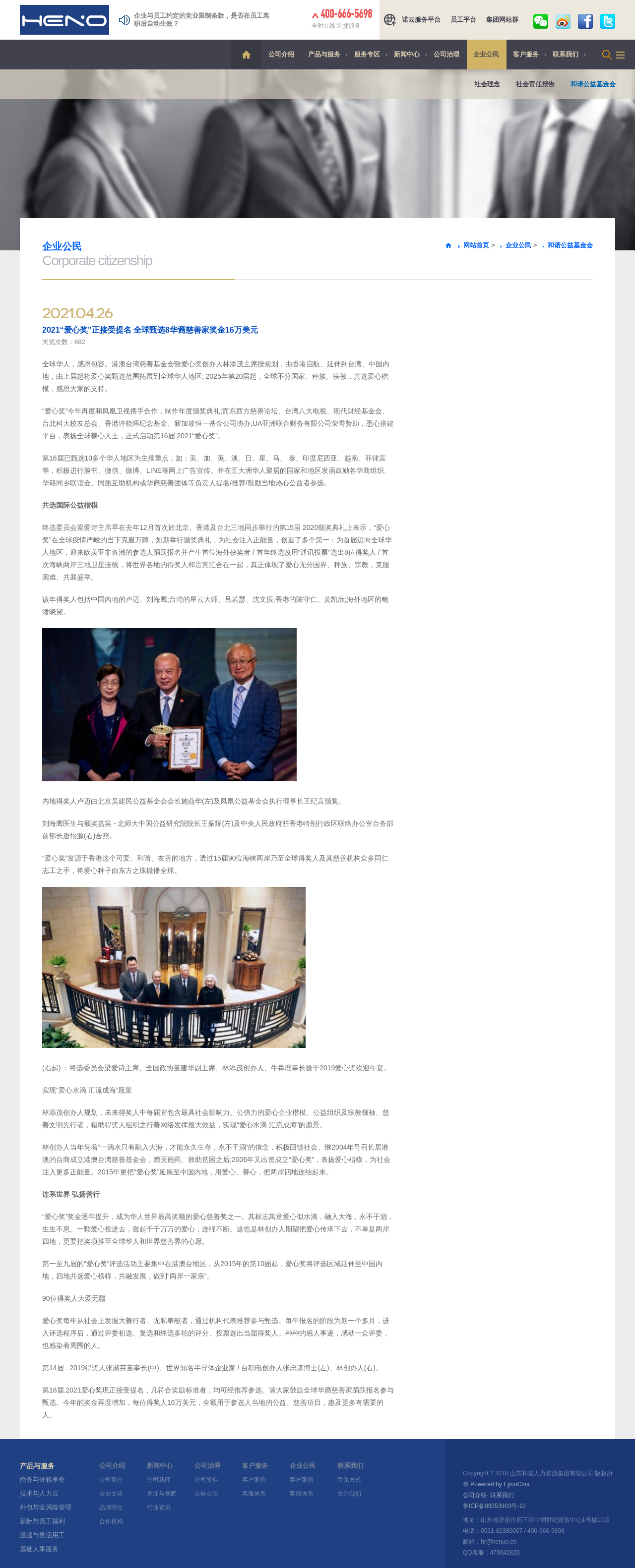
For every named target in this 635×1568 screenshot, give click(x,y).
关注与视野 (162, 1493)
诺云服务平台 (421, 19)
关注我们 (349, 1493)
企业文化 (111, 1493)
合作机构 (111, 1521)
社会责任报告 (535, 84)
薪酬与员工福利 (42, 1521)
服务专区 (367, 54)
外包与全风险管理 (45, 1507)
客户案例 (254, 1479)
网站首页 (476, 245)
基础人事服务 (39, 1549)
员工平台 (463, 19)
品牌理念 (111, 1507)
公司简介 (111, 1479)
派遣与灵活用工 (42, 1535)
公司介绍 (281, 54)
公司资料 (206, 1479)
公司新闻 (159, 1479)
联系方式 (349, 1479)
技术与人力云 (39, 1493)
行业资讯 (159, 1507)
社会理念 (487, 84)
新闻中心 (407, 54)
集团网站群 (502, 19)
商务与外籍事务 (42, 1479)
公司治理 (446, 54)
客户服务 (526, 54)
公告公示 (206, 1493)
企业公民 (486, 54)
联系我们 (565, 54)
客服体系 (254, 1493)
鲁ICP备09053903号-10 (494, 1506)
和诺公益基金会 (593, 84)
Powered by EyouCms (499, 1484)
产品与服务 (324, 54)
